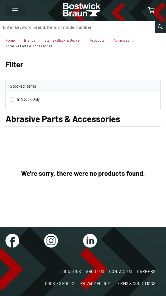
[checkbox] (12, 99)
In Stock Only (28, 99)
